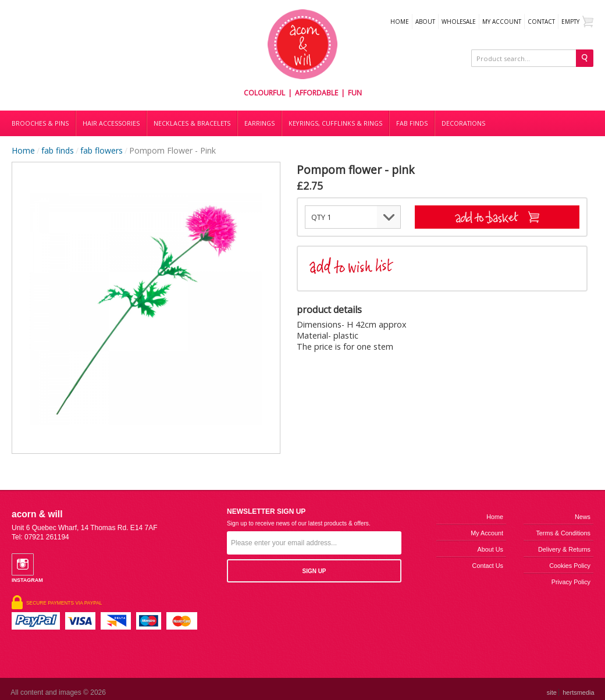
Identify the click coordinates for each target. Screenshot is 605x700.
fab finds (57, 150)
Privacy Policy (570, 581)
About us (490, 549)
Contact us (487, 565)
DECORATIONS (463, 123)
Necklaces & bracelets (192, 123)
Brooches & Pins (40, 123)
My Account (501, 21)
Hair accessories (111, 123)
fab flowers (101, 150)
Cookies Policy (569, 565)
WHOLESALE (459, 21)
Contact (541, 21)
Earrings (259, 123)
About (425, 21)
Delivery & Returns (564, 549)
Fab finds (412, 123)
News (582, 516)
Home (399, 21)
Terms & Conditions (563, 533)
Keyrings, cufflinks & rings (335, 123)
